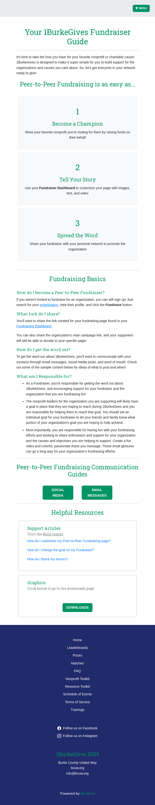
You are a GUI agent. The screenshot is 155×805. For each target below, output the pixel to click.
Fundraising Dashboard (34, 326)
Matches (77, 663)
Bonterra (88, 793)
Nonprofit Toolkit (77, 679)
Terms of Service (77, 702)
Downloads (77, 607)
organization (49, 305)
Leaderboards (77, 648)
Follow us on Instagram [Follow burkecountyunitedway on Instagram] (77, 736)
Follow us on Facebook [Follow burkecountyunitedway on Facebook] (77, 728)
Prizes (77, 655)
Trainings (77, 710)
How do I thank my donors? (47, 559)
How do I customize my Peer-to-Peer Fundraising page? (69, 541)
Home (77, 640)
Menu (141, 8)
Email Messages (97, 492)
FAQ (77, 671)
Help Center (53, 534)
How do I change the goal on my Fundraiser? (60, 550)
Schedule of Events (77, 694)
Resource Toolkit (77, 686)
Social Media (58, 492)
